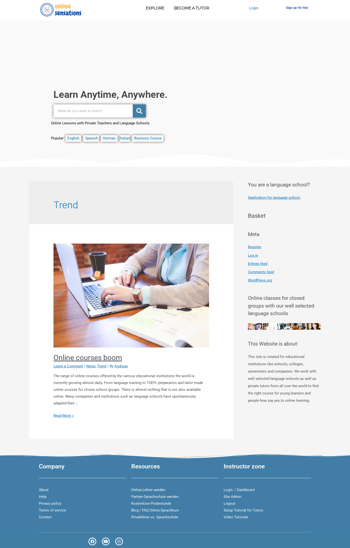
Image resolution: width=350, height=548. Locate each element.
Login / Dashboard (239, 490)
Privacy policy (50, 503)
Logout (229, 503)
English (74, 138)
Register (254, 247)
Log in (253, 255)
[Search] (139, 111)
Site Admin (232, 496)
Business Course (148, 138)
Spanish (92, 138)
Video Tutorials (236, 517)
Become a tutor (191, 8)
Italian (125, 138)
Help (42, 496)
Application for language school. (274, 197)
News (91, 366)
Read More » (63, 415)
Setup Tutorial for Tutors (243, 510)
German (108, 138)
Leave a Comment (68, 366)
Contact (45, 517)
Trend (101, 366)
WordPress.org (260, 280)
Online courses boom (87, 357)
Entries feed (257, 263)
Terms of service (52, 510)
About (44, 490)
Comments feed (261, 271)
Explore (155, 8)
